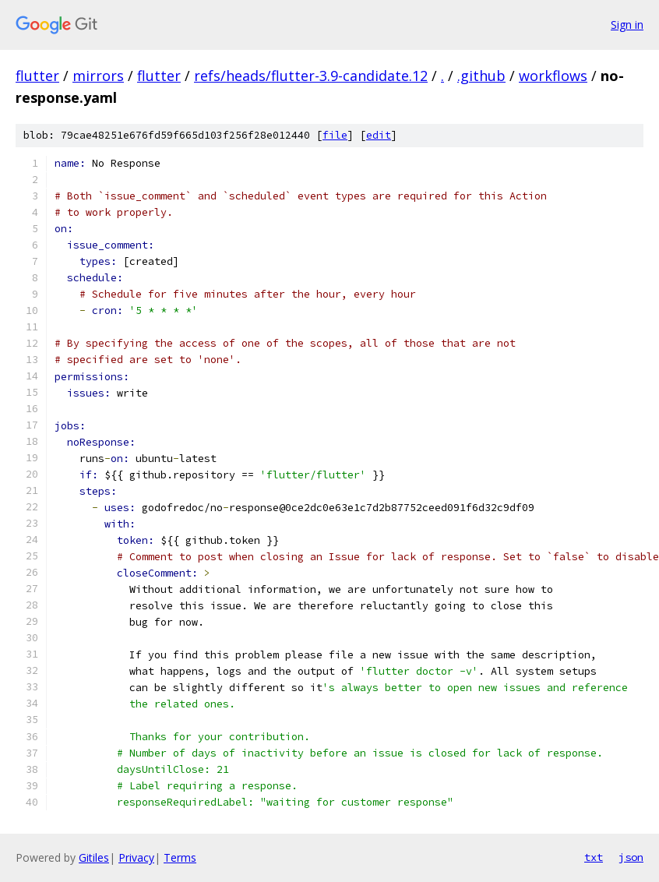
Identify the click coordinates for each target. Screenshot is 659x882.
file (334, 135)
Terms (180, 857)
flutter (37, 75)
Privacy (136, 857)
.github (481, 75)
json (630, 857)
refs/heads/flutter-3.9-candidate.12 (311, 75)
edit (378, 135)
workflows (553, 75)
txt (593, 857)
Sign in (627, 24)
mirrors (98, 75)
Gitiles (94, 857)
